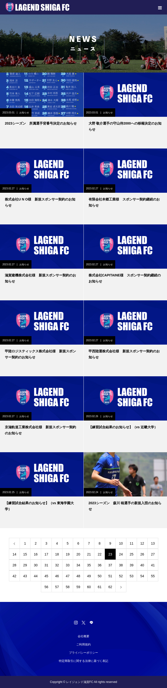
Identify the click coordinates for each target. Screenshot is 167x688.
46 (57, 576)
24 (121, 554)
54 (142, 576)
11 (132, 543)
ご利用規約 (83, 644)
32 (57, 565)
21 (89, 554)
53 (132, 576)
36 (100, 565)
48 (78, 576)
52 (121, 576)
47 (68, 576)
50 (100, 576)
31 (46, 565)
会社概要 (83, 636)
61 (100, 587)
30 (36, 565)
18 (57, 554)
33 (68, 565)
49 (89, 576)
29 (25, 565)
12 (142, 543)
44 (36, 576)
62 (110, 587)
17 (46, 554)
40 (142, 565)
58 (68, 587)
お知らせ (24, 112)
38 (121, 565)
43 (25, 576)
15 (25, 554)
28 (14, 565)
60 (89, 587)
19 (68, 554)
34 (78, 565)
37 (110, 565)
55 (153, 576)
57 (57, 587)
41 (153, 565)
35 (89, 565)
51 (110, 576)
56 (46, 587)
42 (14, 576)
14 (14, 554)
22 (100, 554)
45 (46, 576)
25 (132, 554)
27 (153, 554)
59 (78, 587)
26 (142, 554)
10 (121, 543)
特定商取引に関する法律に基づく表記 (83, 661)
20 (78, 554)
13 (153, 543)
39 (132, 565)
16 (36, 554)
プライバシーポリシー (83, 652)
